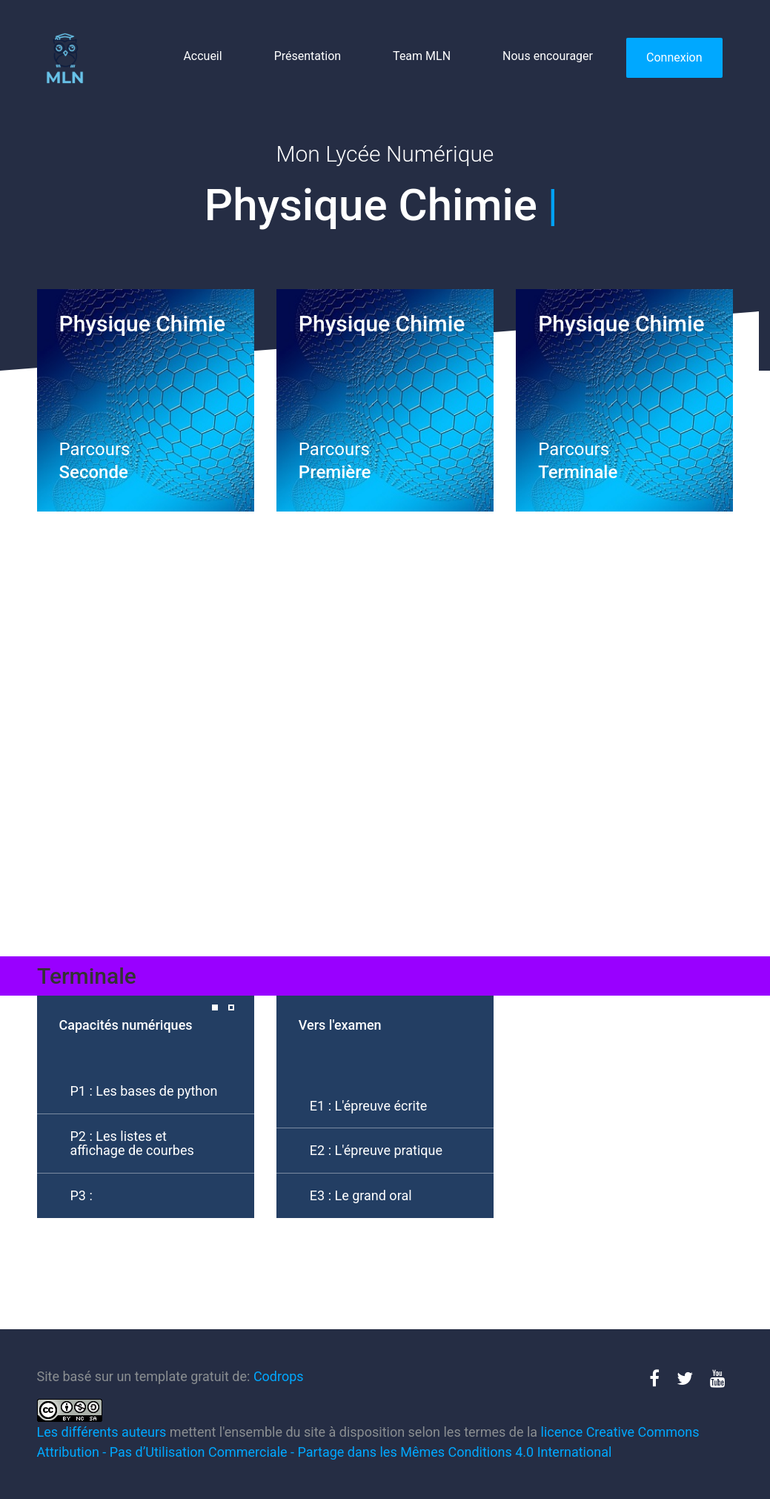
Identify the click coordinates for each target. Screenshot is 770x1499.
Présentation (307, 56)
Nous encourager (547, 56)
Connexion (674, 57)
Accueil (202, 56)
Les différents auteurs (102, 1432)
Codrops (278, 1376)
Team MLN (422, 56)
